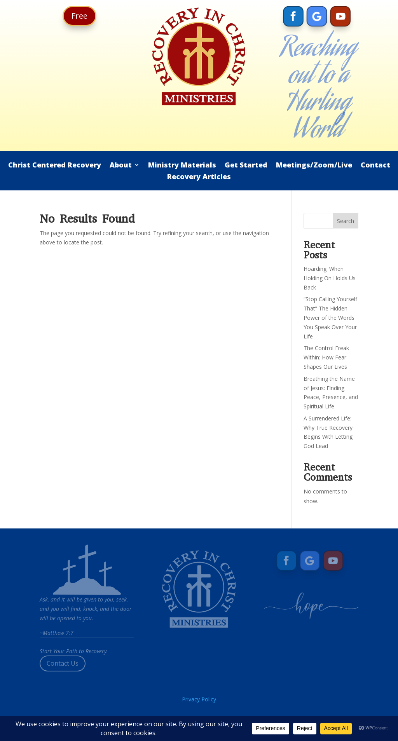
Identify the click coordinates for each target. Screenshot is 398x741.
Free (79, 15)
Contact (375, 165)
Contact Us (63, 663)
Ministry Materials (182, 165)
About (121, 165)
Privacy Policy (199, 699)
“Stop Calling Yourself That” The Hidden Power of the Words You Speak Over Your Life (330, 317)
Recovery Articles (199, 177)
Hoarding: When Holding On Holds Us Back (330, 278)
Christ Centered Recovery (54, 165)
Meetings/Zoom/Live (314, 165)
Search (345, 221)
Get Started (246, 165)
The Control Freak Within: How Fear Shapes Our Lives (326, 357)
